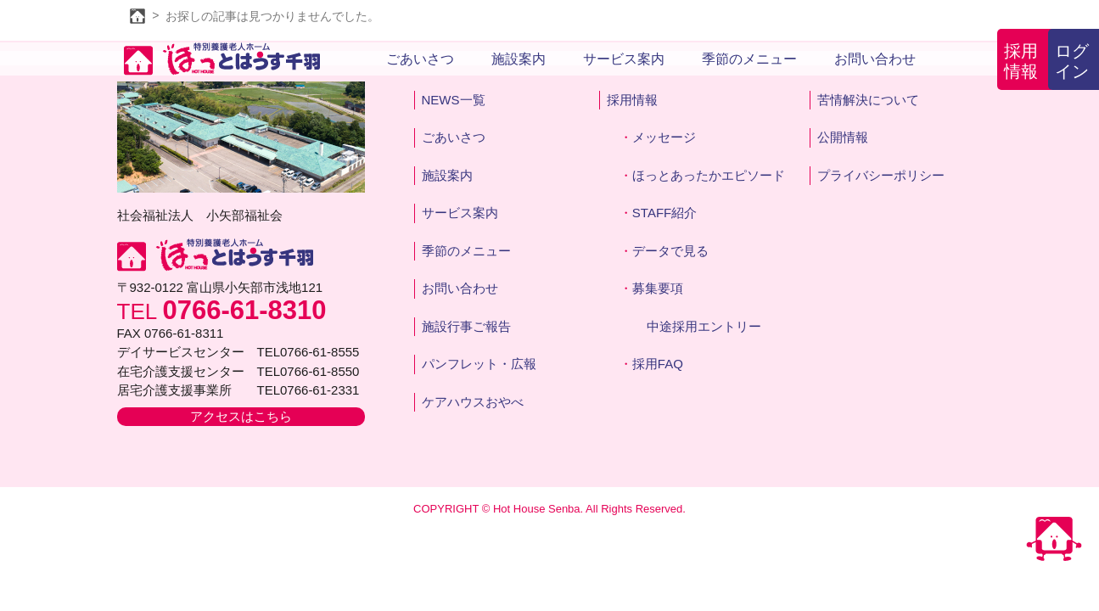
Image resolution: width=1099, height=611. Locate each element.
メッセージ (664, 137)
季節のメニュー (749, 59)
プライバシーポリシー (881, 175)
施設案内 (518, 59)
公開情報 (842, 137)
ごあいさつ (420, 59)
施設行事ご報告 (466, 326)
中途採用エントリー (704, 326)
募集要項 (657, 288)
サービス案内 (623, 59)
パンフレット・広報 (479, 363)
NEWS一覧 (453, 99)
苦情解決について (868, 99)
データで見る (670, 251)
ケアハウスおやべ (473, 402)
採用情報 (1021, 61)
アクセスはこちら (241, 416)
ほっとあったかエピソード (708, 175)
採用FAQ (657, 363)
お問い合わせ (875, 59)
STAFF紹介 (664, 212)
